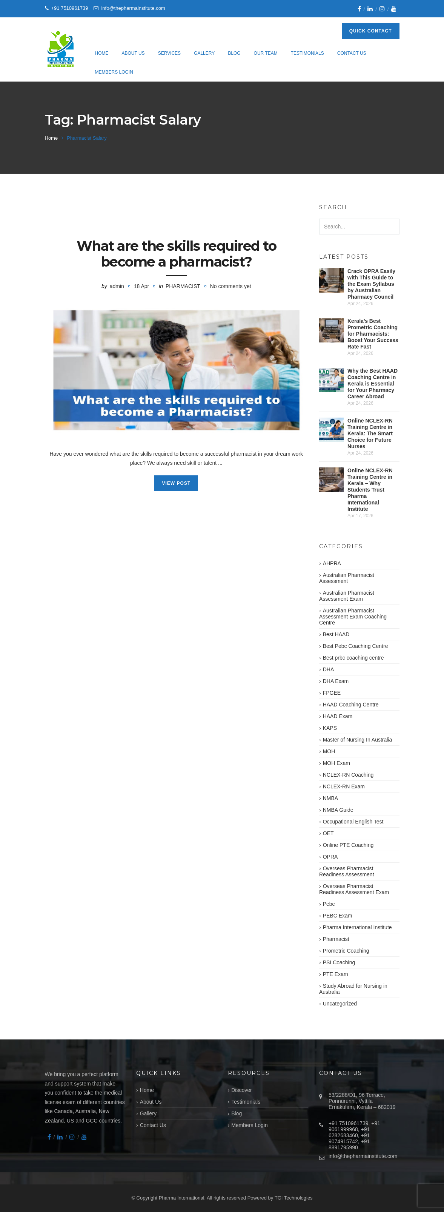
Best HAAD (336, 634)
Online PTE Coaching (348, 845)
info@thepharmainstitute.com (363, 1156)
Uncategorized (340, 1004)
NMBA (330, 798)
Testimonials (307, 53)
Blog (234, 53)
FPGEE (332, 693)
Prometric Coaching (346, 951)
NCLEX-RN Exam (344, 786)
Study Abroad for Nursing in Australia (353, 989)
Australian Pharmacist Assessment (346, 578)
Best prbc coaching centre (353, 658)
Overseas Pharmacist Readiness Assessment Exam (354, 889)
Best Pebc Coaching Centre (355, 646)
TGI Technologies (294, 1198)
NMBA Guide (338, 810)
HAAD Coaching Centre (351, 705)
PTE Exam (335, 974)
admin (117, 286)
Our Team (266, 53)
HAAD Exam (338, 716)
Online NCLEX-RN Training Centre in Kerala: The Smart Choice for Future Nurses (370, 433)
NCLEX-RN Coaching (348, 775)
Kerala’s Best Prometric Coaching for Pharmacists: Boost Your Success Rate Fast (372, 334)
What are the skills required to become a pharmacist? (177, 253)
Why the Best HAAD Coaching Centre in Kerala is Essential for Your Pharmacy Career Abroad (372, 383)
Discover (241, 1090)
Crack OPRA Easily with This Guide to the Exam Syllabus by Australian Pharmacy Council (371, 284)
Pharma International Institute (357, 927)
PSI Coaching (339, 962)
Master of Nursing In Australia (357, 740)
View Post (176, 483)
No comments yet (230, 286)
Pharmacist (183, 286)
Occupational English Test (353, 822)
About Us (133, 53)
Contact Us (351, 53)
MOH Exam (336, 763)
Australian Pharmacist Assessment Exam (346, 596)
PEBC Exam (337, 916)
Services (169, 53)
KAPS (330, 728)
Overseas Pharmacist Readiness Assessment (346, 871)
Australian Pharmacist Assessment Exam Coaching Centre (353, 617)
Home (102, 53)
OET (328, 833)
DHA (328, 669)
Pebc (329, 904)
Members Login (114, 72)
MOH (329, 751)
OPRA (330, 857)
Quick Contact (370, 31)
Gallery (204, 53)
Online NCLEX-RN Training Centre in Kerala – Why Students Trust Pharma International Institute (370, 489)
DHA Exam (336, 681)
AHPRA (332, 563)
